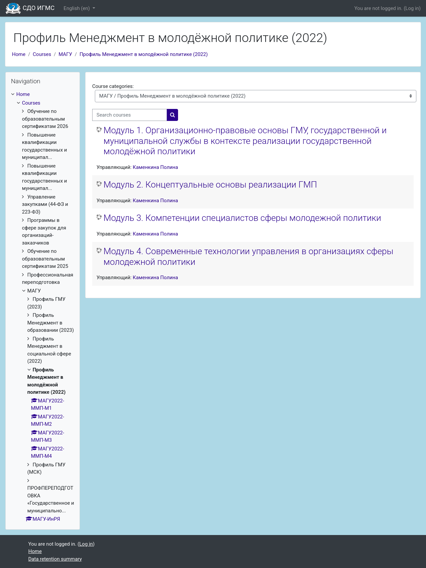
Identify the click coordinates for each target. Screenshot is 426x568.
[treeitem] (42, 307)
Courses (42, 54)
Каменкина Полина (155, 167)
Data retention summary (55, 559)
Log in (412, 8)
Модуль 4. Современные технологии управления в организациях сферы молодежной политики (248, 256)
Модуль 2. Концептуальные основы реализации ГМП (210, 185)
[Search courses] (129, 115)
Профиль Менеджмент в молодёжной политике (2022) (144, 54)
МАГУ (65, 54)
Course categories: (113, 86)
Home (18, 54)
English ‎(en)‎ (77, 8)
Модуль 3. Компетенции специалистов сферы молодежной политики (242, 218)
